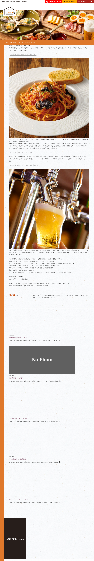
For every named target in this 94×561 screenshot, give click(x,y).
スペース (15, 551)
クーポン (27, 551)
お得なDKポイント (53, 2)
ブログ (38, 551)
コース (45, 549)
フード (34, 549)
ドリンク (22, 549)
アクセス (50, 551)
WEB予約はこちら (85, 1)
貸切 (55, 549)
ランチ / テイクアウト (70, 549)
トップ (11, 549)
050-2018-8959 (69, 1)
